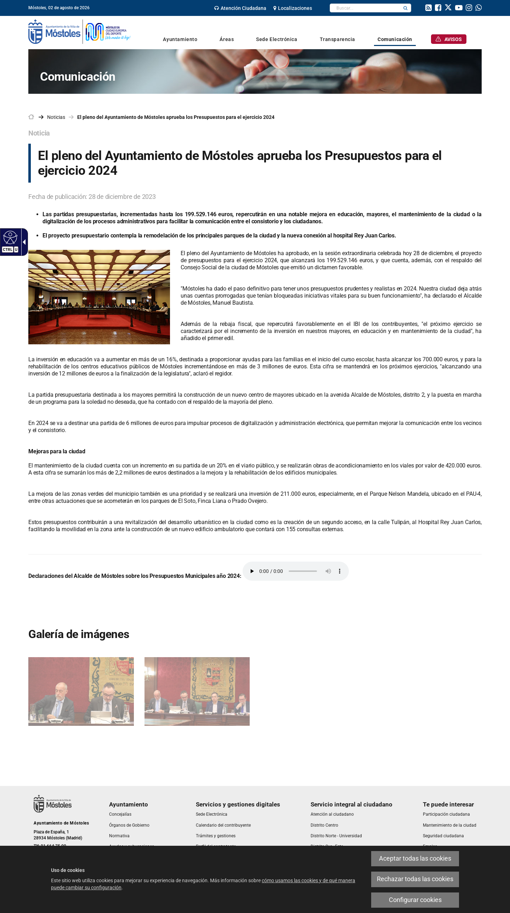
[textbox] (365, 8)
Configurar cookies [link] (415, 899)
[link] (240, 8)
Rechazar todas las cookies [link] (415, 879)
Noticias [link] (56, 117)
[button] (405, 8)
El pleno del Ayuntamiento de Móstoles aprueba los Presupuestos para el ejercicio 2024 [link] (175, 117)
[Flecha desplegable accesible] (23, 242)
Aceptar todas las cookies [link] (415, 858)
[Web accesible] (9, 237)
